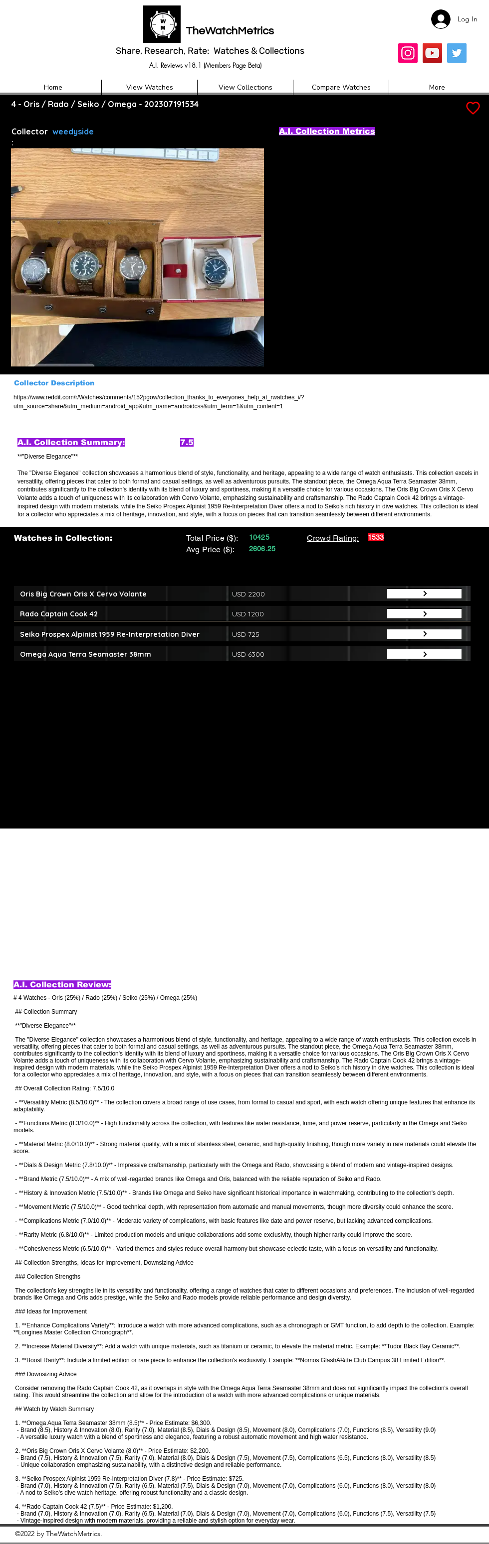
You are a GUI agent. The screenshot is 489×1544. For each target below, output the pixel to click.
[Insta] (408, 53)
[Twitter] (457, 53)
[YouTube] (432, 53)
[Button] (424, 594)
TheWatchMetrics (230, 31)
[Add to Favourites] (472, 108)
